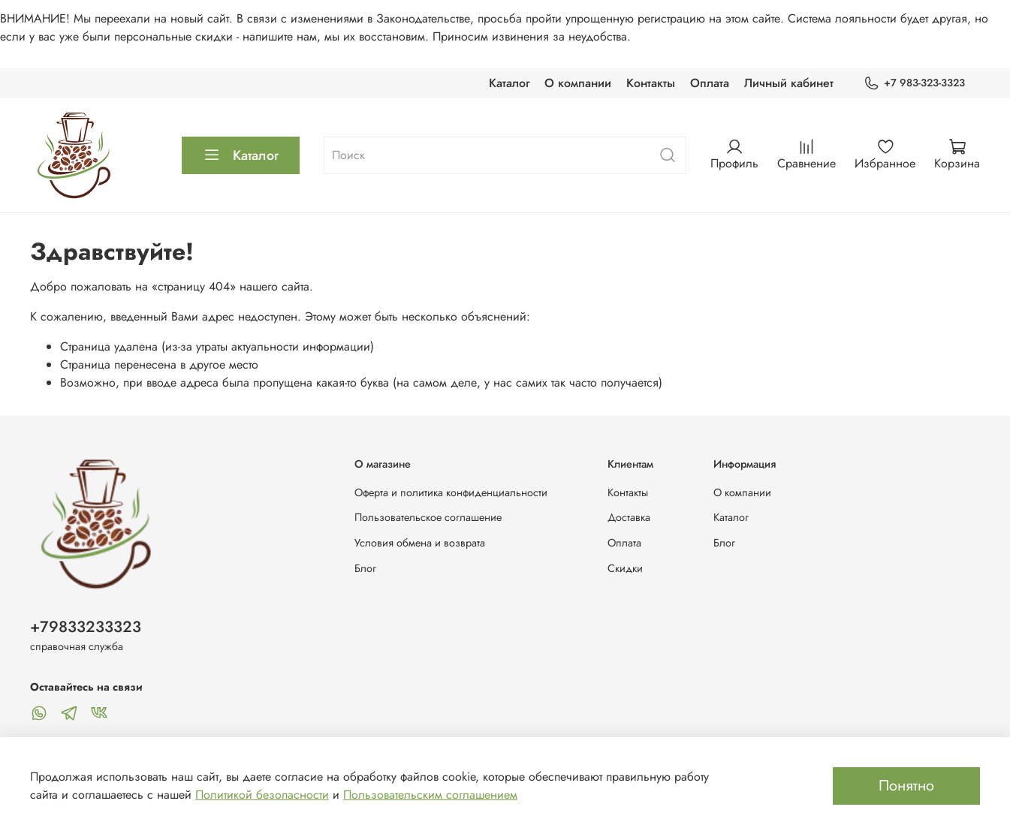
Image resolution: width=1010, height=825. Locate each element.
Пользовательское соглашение (428, 517)
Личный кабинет (789, 83)
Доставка (629, 517)
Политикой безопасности (262, 794)
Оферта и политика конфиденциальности (450, 492)
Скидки (625, 568)
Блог (365, 568)
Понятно (906, 785)
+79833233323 (85, 627)
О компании (577, 83)
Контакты (650, 83)
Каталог (509, 83)
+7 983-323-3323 (914, 83)
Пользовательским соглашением (430, 794)
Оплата (709, 83)
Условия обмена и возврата (419, 542)
